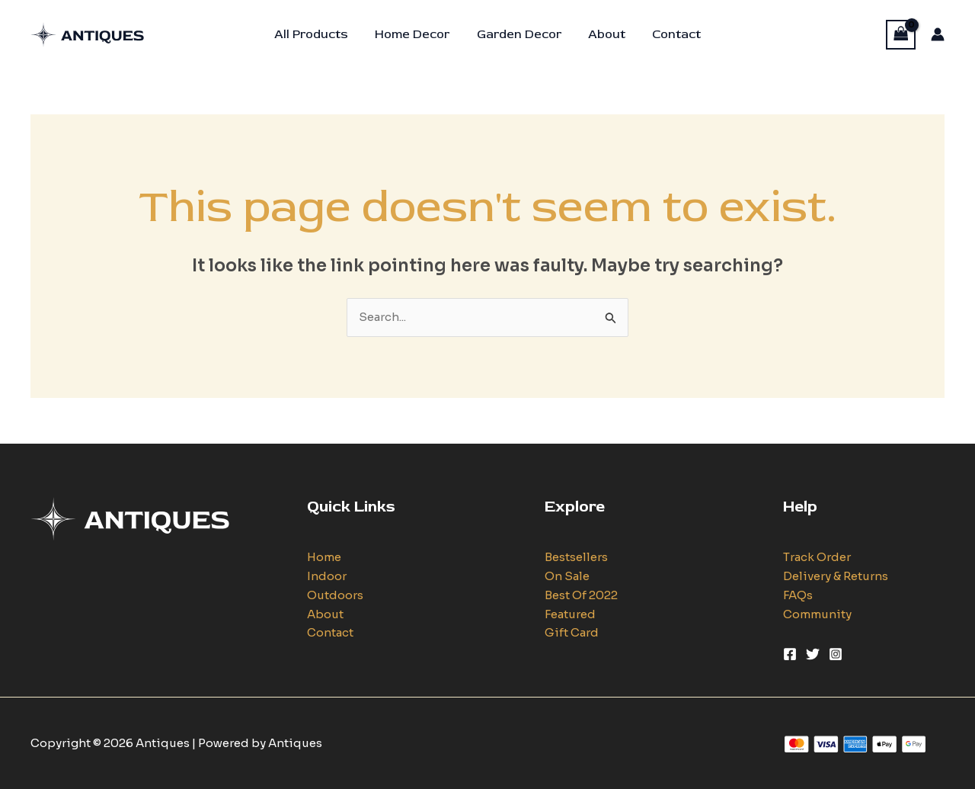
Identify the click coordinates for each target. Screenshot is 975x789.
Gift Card (572, 632)
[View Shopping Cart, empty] (901, 35)
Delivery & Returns (835, 576)
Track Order (817, 557)
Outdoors (335, 595)
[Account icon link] (938, 34)
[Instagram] (835, 654)
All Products (316, 34)
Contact (671, 34)
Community (817, 614)
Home (324, 557)
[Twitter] (813, 654)
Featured (570, 614)
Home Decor (415, 34)
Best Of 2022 (581, 595)
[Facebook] (790, 654)
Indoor (327, 576)
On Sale (567, 576)
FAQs (798, 595)
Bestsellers (576, 557)
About (604, 34)
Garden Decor (519, 34)
